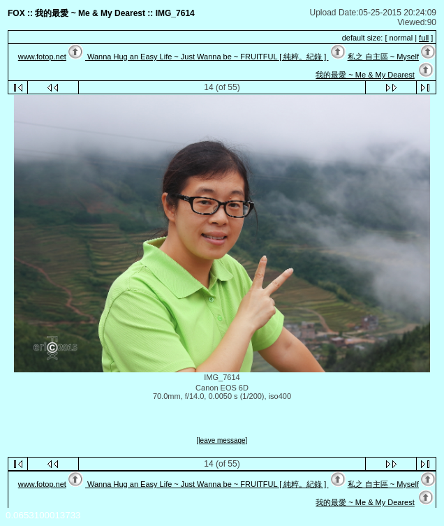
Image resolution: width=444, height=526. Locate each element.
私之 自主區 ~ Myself (383, 56)
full (424, 38)
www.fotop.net (42, 56)
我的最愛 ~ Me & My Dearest (365, 75)
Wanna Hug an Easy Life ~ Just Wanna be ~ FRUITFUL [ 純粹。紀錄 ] (206, 56)
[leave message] (222, 440)
